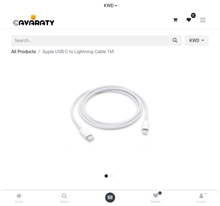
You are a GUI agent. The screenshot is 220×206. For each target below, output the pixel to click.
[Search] (64, 196)
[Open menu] (110, 197)
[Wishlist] (155, 196)
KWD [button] (195, 40)
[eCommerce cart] (175, 19)
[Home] (18, 196)
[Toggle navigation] (203, 20)
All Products (23, 51)
